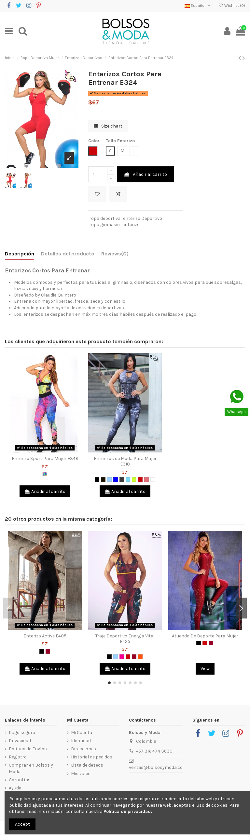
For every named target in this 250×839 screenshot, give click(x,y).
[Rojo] (140, 479)
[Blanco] (152, 479)
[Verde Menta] (128, 479)
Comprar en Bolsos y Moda (31, 768)
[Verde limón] (134, 479)
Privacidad (20, 740)
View (205, 668)
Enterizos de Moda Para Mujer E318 (125, 461)
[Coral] (146, 479)
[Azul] (115, 479)
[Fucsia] (121, 656)
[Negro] (97, 479)
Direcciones (83, 749)
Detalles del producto (67, 254)
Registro (18, 757)
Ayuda (15, 788)
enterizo (131, 224)
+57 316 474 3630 (154, 751)
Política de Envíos (28, 749)
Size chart (108, 126)
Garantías (20, 780)
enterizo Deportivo (142, 218)
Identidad (81, 740)
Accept (22, 824)
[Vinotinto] (48, 651)
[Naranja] (140, 656)
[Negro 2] (103, 479)
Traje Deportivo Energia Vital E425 (125, 638)
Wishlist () (231, 5)
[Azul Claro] (109, 479)
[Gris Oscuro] (121, 479)
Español (198, 5)
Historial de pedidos (91, 757)
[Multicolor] (44, 474)
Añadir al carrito (145, 174)
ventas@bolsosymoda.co (156, 767)
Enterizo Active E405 (44, 636)
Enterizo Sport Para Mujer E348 (45, 458)
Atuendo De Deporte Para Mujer (205, 636)
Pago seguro (22, 732)
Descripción (19, 254)
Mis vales (80, 773)
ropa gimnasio (104, 224)
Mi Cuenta (81, 732)
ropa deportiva (104, 218)
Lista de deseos (87, 765)
